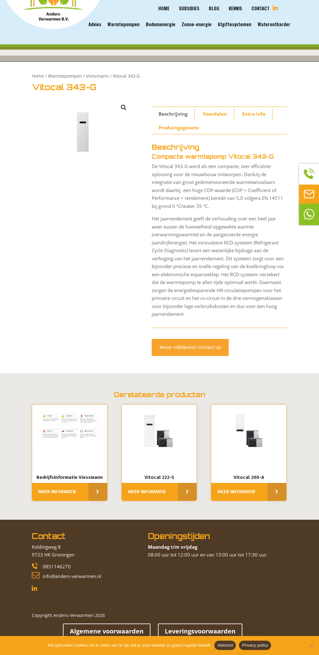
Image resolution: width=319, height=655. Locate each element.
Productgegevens (179, 127)
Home (38, 76)
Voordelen (215, 114)
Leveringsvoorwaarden (200, 631)
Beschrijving (173, 114)
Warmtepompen (65, 76)
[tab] (173, 113)
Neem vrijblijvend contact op (190, 347)
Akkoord (225, 645)
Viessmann (97, 76)
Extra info (253, 114)
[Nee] (311, 645)
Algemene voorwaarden (107, 631)
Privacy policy (255, 645)
